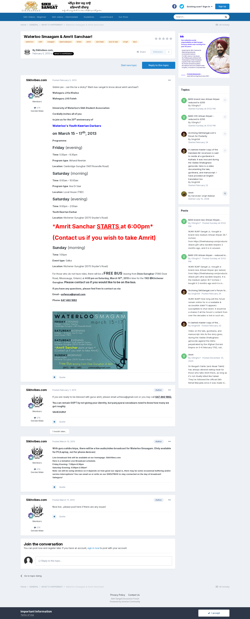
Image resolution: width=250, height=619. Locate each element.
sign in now (93, 548)
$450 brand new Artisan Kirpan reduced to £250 (204, 220)
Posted (64, 80)
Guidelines (89, 17)
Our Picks (123, 17)
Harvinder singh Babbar (203, 195)
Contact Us (134, 595)
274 (37, 107)
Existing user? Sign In (199, 6)
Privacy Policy (117, 595)
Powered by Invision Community (125, 601)
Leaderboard (106, 17)
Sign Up (222, 6)
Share (141, 51)
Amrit (190, 192)
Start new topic (129, 65)
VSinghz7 (196, 105)
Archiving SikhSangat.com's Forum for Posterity (207, 290)
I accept (214, 613)
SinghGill (195, 139)
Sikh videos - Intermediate (65, 17)
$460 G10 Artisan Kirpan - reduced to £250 (207, 255)
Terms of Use (27, 615)
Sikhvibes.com (44, 50)
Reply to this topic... (50, 560)
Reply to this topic (159, 65)
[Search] (195, 16)
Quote (62, 377)
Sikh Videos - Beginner (34, 17)
